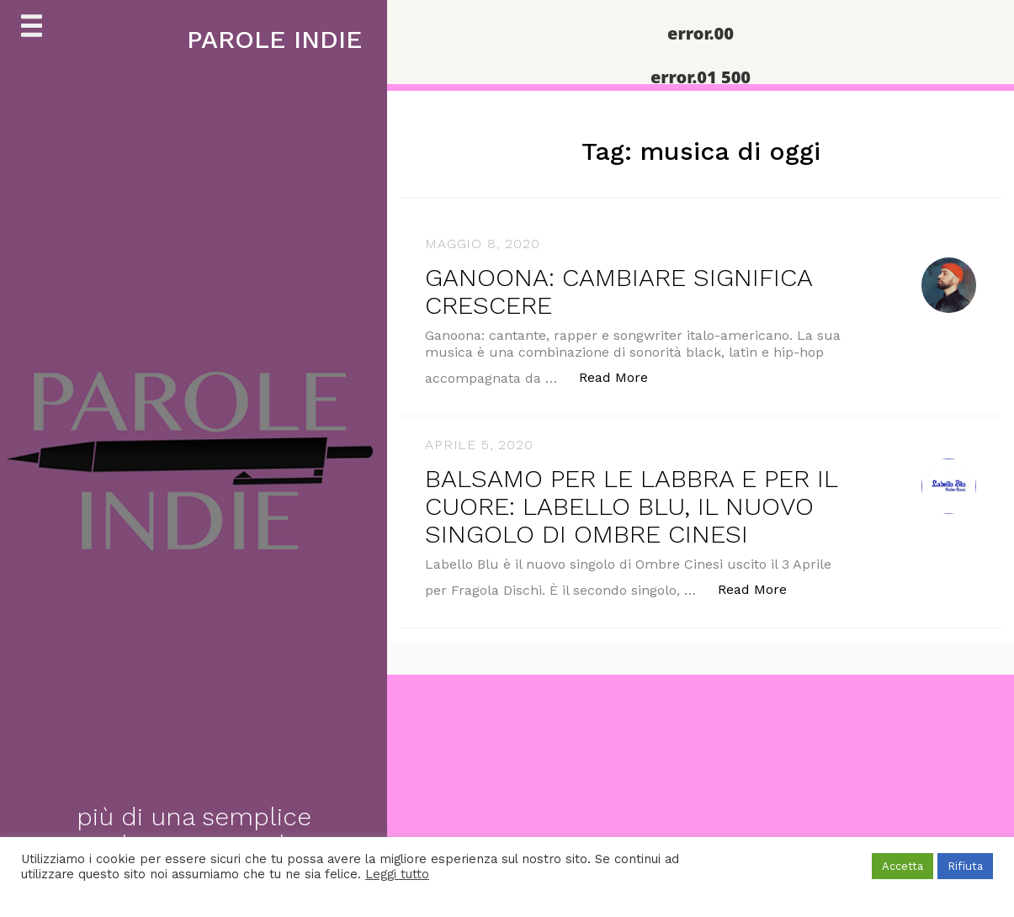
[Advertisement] (505, 792)
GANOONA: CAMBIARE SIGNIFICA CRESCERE (618, 291)
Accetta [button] (902, 866)
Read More (622, 376)
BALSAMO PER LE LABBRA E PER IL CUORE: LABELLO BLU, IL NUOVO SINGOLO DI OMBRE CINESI (631, 506)
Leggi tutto (397, 874)
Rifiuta (965, 866)
